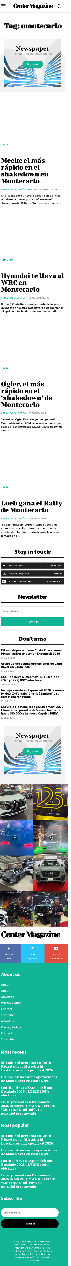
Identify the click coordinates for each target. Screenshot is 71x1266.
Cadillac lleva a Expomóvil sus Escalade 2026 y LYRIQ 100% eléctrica (30, 678)
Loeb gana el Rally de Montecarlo (31, 506)
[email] (32, 610)
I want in (33, 622)
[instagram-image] (50, 802)
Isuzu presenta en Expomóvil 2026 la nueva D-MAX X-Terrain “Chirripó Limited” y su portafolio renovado (32, 693)
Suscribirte (54, 581)
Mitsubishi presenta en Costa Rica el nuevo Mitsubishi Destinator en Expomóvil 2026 (32, 652)
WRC (6, 144)
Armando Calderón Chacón (18, 189)
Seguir (57, 573)
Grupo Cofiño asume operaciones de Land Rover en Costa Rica (31, 665)
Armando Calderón (13, 298)
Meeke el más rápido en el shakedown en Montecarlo (24, 170)
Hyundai (8, 260)
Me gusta (56, 565)
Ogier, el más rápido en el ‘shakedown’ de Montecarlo (26, 394)
